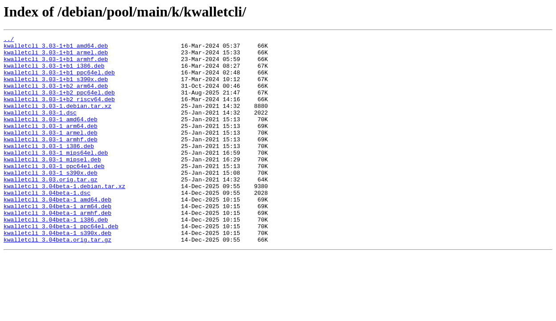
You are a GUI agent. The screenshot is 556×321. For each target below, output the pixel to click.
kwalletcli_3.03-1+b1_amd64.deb (56, 48)
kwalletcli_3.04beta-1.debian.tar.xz (64, 217)
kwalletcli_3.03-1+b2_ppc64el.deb (59, 104)
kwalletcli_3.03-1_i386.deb (49, 169)
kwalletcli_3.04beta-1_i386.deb (56, 257)
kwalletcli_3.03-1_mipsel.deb (52, 185)
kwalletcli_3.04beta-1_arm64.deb (57, 241)
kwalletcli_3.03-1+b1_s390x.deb (56, 88)
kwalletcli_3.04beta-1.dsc (47, 225)
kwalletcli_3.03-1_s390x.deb (51, 201)
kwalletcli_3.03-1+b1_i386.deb (54, 72)
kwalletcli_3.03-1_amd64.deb (51, 136)
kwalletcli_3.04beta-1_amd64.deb (57, 233)
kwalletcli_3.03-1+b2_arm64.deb (56, 96)
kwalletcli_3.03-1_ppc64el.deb (54, 193)
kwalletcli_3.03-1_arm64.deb (51, 144)
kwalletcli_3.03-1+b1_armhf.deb (56, 64)
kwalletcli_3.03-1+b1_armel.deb (56, 56)
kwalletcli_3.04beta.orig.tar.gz (57, 281)
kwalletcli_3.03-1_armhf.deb (51, 160)
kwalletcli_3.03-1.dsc (40, 128)
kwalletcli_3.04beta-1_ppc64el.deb (61, 265)
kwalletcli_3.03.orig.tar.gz (51, 209)
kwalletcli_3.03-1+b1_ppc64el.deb (59, 80)
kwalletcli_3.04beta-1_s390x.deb (57, 273)
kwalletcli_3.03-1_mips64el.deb (56, 177)
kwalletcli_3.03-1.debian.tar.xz (57, 120)
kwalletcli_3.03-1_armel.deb (51, 152)
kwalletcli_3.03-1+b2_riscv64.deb (59, 112)
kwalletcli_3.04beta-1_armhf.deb (57, 249)
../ (9, 40)
